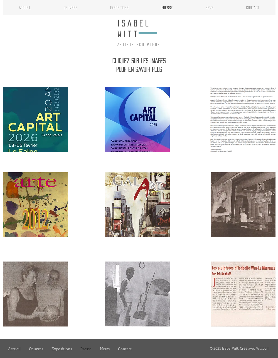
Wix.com (262, 348)
